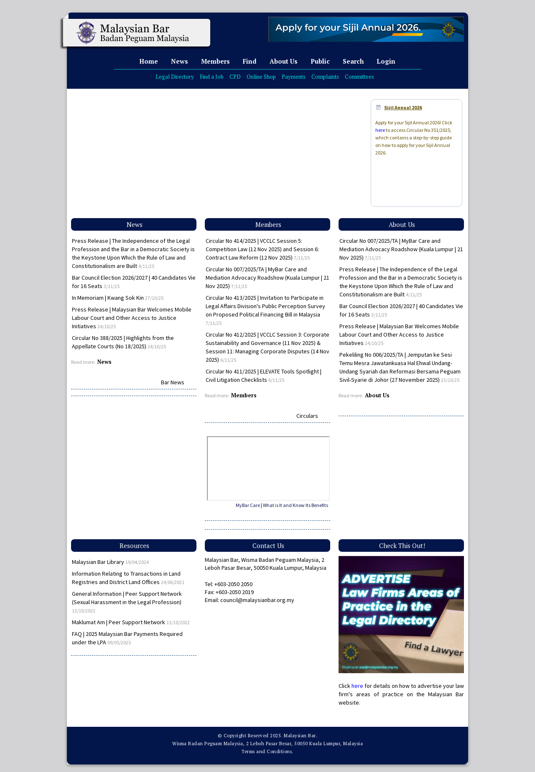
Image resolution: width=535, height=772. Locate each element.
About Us (284, 61)
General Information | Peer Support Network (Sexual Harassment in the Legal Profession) (127, 602)
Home (148, 61)
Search (353, 61)
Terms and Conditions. (267, 751)
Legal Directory (174, 76)
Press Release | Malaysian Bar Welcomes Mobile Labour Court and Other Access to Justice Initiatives (131, 318)
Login (386, 61)
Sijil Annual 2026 (403, 107)
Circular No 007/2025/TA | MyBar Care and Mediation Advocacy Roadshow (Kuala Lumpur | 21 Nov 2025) (267, 277)
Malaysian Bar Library (110, 562)
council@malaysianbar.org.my (257, 600)
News (179, 61)
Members (215, 61)
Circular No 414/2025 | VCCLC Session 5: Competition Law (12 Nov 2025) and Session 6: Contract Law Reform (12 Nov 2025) (262, 249)
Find (250, 61)
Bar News (172, 382)
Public (320, 61)
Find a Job (212, 76)
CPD (235, 76)
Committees (359, 76)
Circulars (307, 415)
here (380, 130)
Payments (294, 76)
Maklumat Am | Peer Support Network (131, 622)
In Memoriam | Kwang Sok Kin (117, 297)
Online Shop (261, 76)
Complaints (325, 76)
